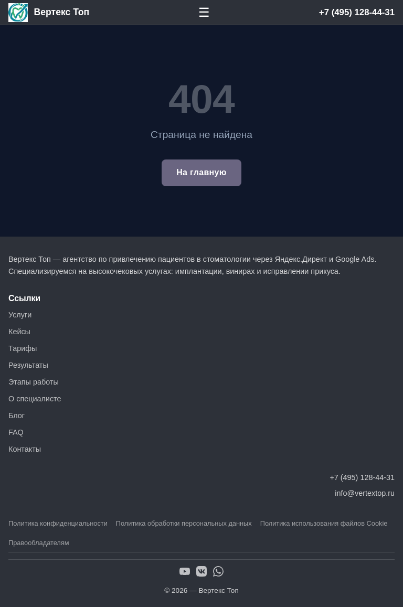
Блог (16, 415)
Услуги (19, 315)
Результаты (28, 365)
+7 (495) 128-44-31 (357, 12)
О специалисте (34, 399)
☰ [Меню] (204, 12)
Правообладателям (38, 543)
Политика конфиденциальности (58, 523)
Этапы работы (33, 382)
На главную (201, 172)
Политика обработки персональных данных (184, 523)
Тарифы (22, 348)
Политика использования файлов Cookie (324, 523)
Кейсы (19, 331)
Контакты (24, 449)
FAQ (16, 432)
